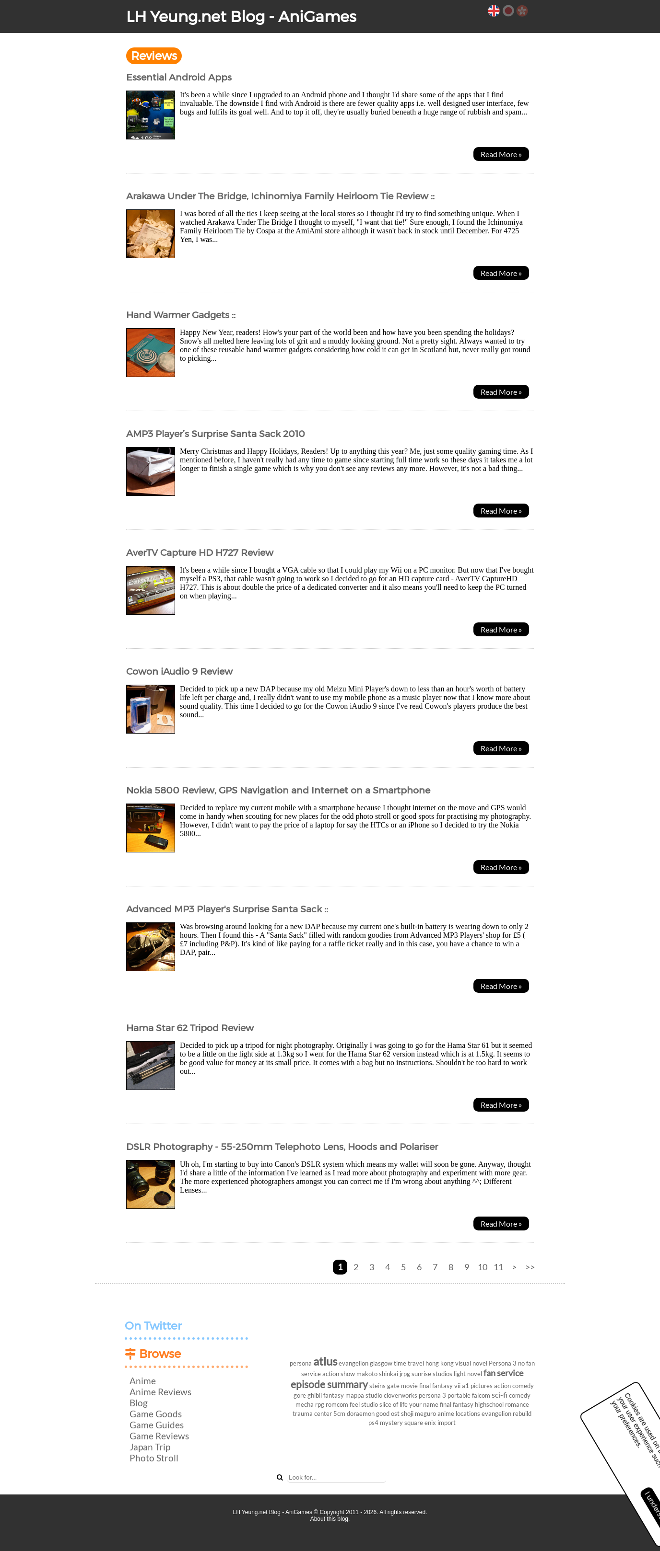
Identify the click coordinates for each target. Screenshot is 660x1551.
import (446, 1422)
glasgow (381, 1363)
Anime (143, 1380)
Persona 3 (503, 1363)
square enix (420, 1422)
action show (338, 1374)
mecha (304, 1404)
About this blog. (330, 1519)
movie (409, 1386)
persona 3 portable (445, 1395)
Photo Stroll (154, 1457)
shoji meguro (418, 1413)
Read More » (501, 154)
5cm (339, 1413)
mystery (391, 1422)
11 (498, 1267)
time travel (409, 1363)
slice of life (393, 1404)
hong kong (439, 1363)
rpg (319, 1404)
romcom (337, 1404)
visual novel (471, 1363)
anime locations (458, 1413)
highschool (489, 1404)
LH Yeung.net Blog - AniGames (241, 16)
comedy (519, 1395)
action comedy (514, 1386)
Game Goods (156, 1413)
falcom (481, 1395)
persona (301, 1363)
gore (300, 1395)
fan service (503, 1373)
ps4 (373, 1422)
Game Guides (157, 1424)
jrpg (405, 1374)
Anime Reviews (160, 1391)
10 (482, 1267)
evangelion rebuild (506, 1413)
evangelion (353, 1363)
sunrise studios (432, 1374)
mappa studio (363, 1395)
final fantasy (456, 1404)
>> (530, 1267)
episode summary (329, 1384)
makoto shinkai (377, 1374)
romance (517, 1404)
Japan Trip (150, 1446)
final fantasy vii (439, 1386)
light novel (468, 1374)
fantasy (333, 1395)
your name (423, 1404)
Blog (139, 1402)
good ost (388, 1413)
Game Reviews (159, 1435)
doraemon (361, 1413)
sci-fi (499, 1394)
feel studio (364, 1404)
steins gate (384, 1386)
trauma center (312, 1413)
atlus (325, 1361)
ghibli (314, 1395)
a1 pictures (477, 1386)
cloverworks (400, 1395)
